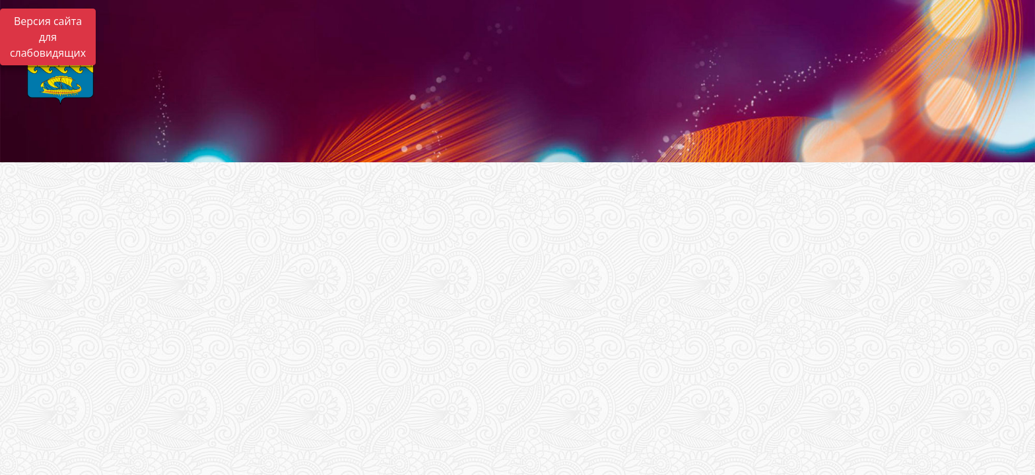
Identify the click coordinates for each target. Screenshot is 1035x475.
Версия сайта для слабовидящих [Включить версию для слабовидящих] (48, 37)
